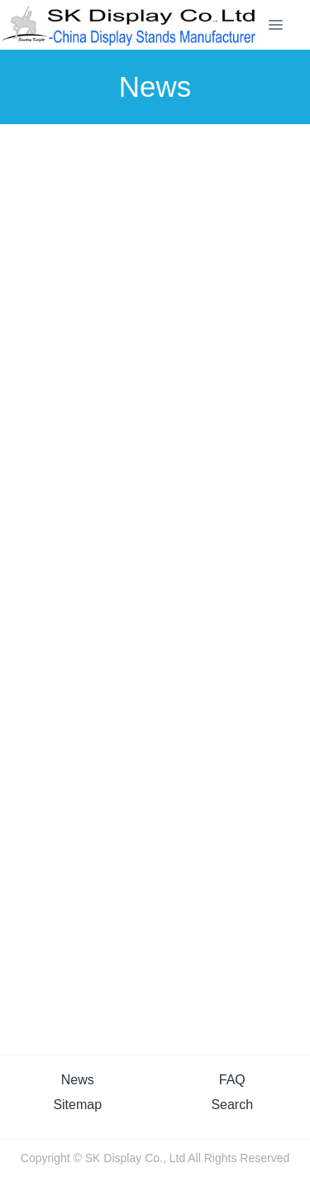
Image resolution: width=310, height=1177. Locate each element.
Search (232, 1105)
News (77, 1080)
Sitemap (77, 1105)
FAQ (232, 1080)
